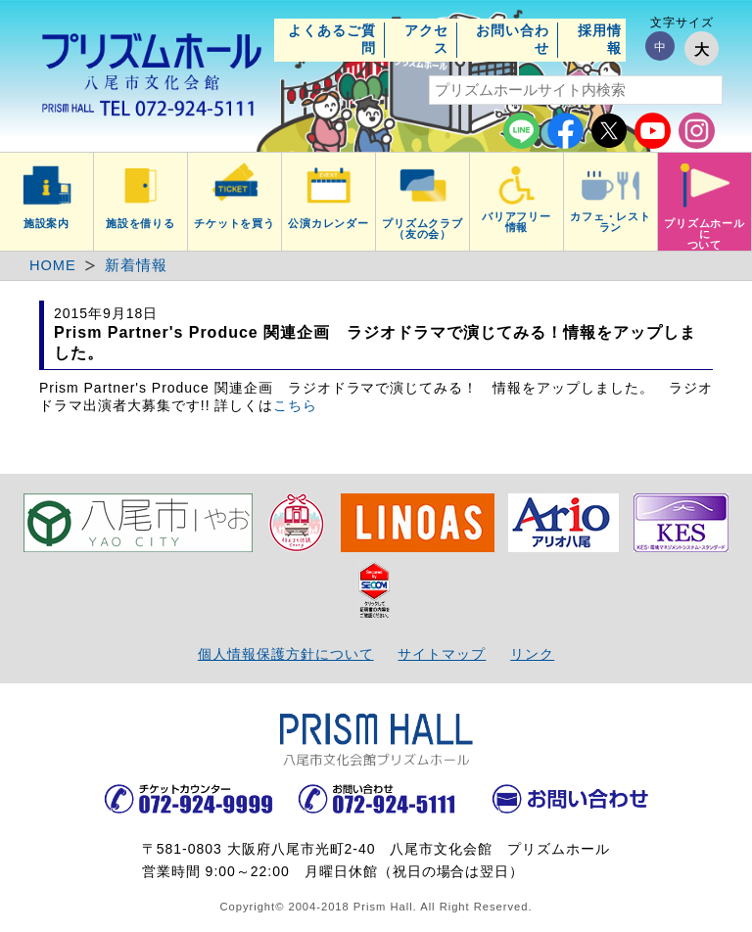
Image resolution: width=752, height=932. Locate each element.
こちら (295, 405)
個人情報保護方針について (286, 654)
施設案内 (47, 223)
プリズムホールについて (705, 234)
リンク (532, 654)
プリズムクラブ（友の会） (423, 228)
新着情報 (136, 265)
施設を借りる (141, 223)
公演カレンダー (329, 223)
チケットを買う (235, 223)
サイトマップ (442, 654)
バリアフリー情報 (517, 221)
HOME (52, 265)
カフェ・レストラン (611, 221)
